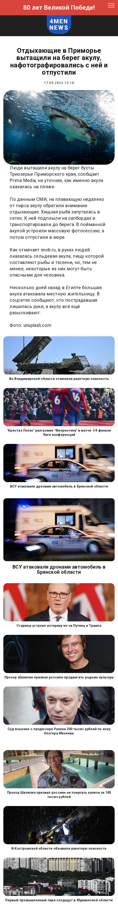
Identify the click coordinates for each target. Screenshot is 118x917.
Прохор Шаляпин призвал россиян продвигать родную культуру (59, 677)
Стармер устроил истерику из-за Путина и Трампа (59, 626)
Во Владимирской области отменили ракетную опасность (59, 379)
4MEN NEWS (59, 24)
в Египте (71, 287)
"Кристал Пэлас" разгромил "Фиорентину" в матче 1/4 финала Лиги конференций (59, 432)
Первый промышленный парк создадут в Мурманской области (59, 900)
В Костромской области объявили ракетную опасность (59, 848)
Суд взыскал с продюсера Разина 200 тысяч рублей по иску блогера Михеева (59, 731)
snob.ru (48, 250)
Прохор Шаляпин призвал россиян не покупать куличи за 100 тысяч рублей (59, 795)
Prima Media (23, 180)
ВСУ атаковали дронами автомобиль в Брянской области (59, 486)
